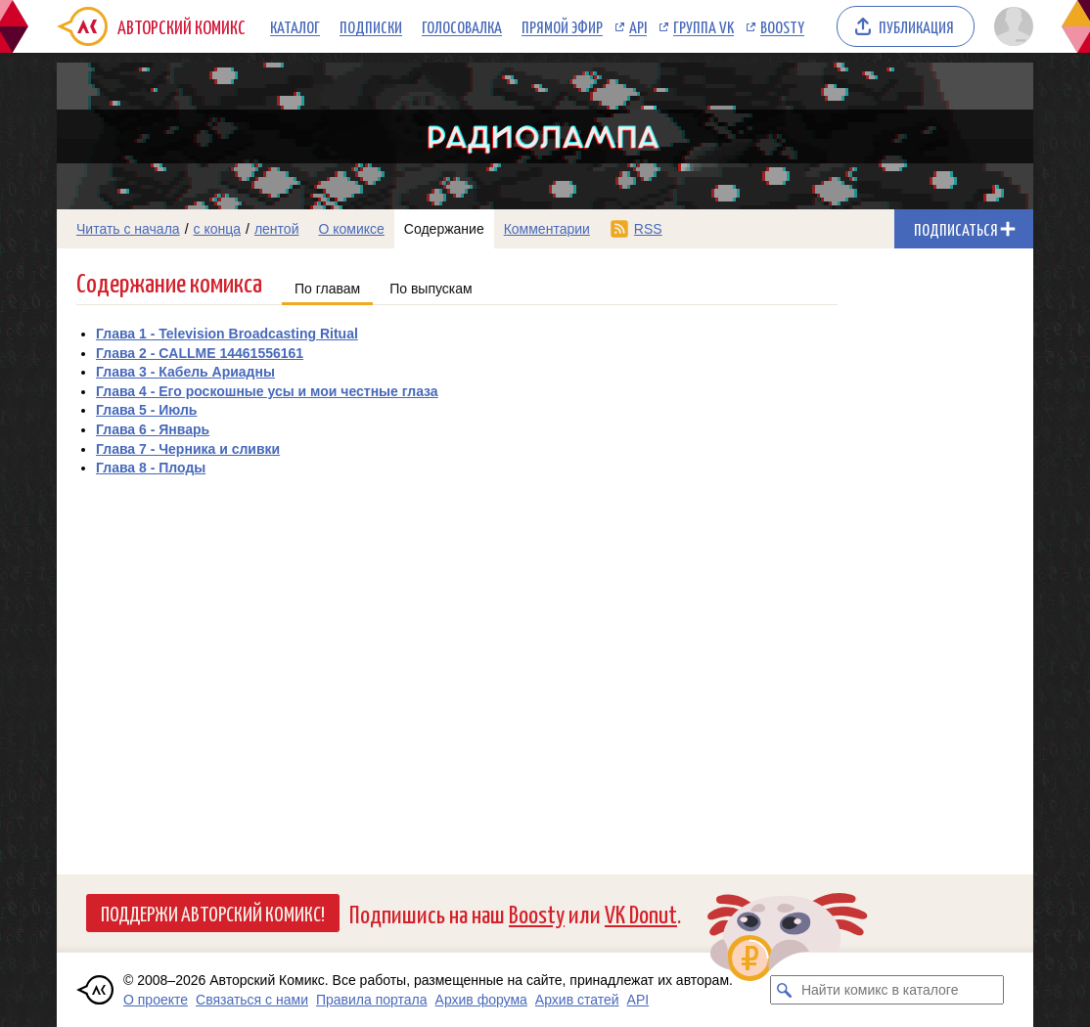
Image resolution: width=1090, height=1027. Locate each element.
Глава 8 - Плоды (150, 467)
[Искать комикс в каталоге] (784, 990)
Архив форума (481, 999)
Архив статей (577, 999)
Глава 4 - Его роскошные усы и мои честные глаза (267, 391)
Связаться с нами (252, 999)
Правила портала (372, 999)
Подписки (371, 26)
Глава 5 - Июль (146, 410)
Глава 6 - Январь (152, 429)
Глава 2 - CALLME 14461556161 (199, 353)
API (638, 26)
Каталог (295, 26)
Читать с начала (128, 229)
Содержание (444, 229)
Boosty (782, 26)
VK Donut (641, 913)
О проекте (155, 999)
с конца (218, 229)
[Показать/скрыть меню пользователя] (1010, 26)
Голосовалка (462, 26)
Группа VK (703, 26)
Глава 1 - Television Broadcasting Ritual (227, 333)
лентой (276, 229)
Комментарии (547, 229)
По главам (327, 288)
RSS (648, 229)
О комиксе (351, 229)
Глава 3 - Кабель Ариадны (185, 372)
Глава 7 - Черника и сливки (188, 449)
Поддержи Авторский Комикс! (213, 912)
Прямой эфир (562, 26)
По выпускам (431, 288)
